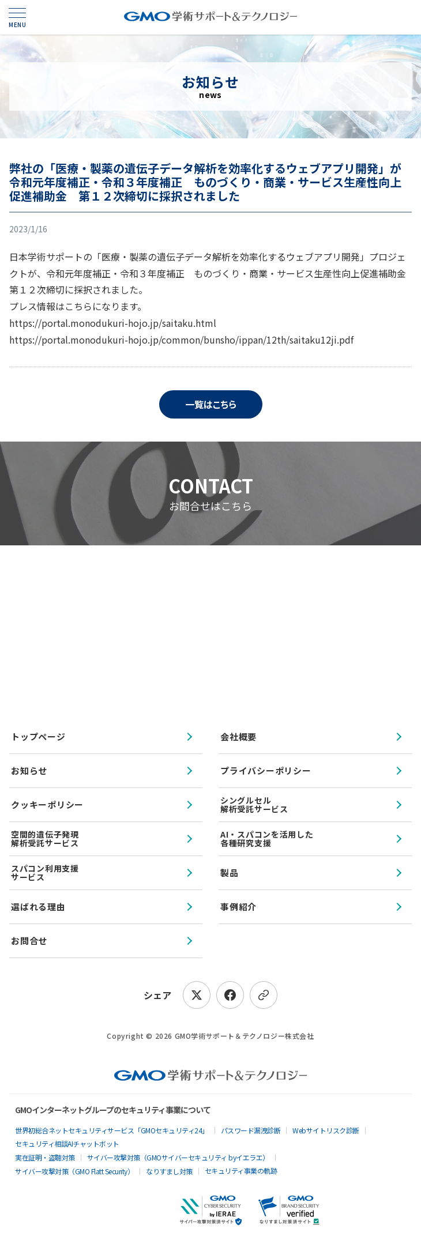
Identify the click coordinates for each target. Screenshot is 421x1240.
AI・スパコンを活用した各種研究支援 (266, 838)
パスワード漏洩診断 (251, 1130)
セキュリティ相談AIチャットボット (67, 1143)
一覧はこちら (210, 404)
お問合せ (29, 940)
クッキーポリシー (47, 804)
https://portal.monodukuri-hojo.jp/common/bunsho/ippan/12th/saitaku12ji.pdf (181, 339)
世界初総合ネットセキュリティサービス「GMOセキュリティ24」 (112, 1130)
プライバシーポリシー (265, 770)
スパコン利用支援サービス (45, 872)
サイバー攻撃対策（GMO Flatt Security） (74, 1171)
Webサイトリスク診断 (325, 1130)
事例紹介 (238, 906)
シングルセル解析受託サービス (254, 804)
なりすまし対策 (169, 1171)
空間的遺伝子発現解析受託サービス (45, 838)
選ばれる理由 (38, 906)
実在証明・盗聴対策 (45, 1157)
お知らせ (29, 770)
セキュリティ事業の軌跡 (241, 1170)
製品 (229, 872)
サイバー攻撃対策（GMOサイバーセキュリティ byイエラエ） (178, 1157)
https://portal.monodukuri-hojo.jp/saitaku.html (112, 323)
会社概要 (238, 736)
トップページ (38, 736)
